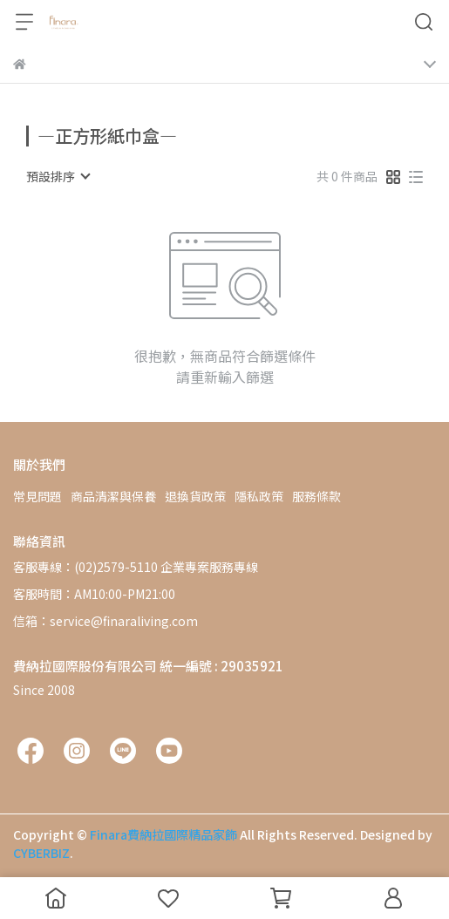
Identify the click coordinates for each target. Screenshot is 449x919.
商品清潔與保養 (113, 496)
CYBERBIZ (41, 852)
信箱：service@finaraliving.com (105, 621)
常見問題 (37, 496)
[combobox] (57, 176)
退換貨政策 (195, 496)
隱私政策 (259, 496)
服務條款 (316, 496)
